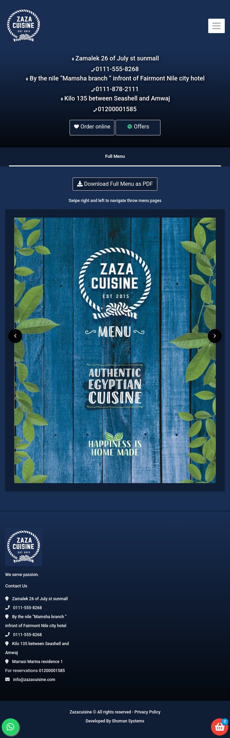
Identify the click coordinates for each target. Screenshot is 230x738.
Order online (92, 126)
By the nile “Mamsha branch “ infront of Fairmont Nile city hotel (117, 78)
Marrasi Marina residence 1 (37, 661)
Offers (138, 126)
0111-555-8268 (117, 69)
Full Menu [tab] (115, 156)
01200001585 (117, 109)
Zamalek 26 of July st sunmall (117, 58)
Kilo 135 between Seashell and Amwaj (117, 98)
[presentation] (15, 336)
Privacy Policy (147, 712)
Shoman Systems (128, 721)
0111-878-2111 (117, 89)
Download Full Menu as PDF (115, 184)
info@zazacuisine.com (34, 679)
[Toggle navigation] (216, 26)
